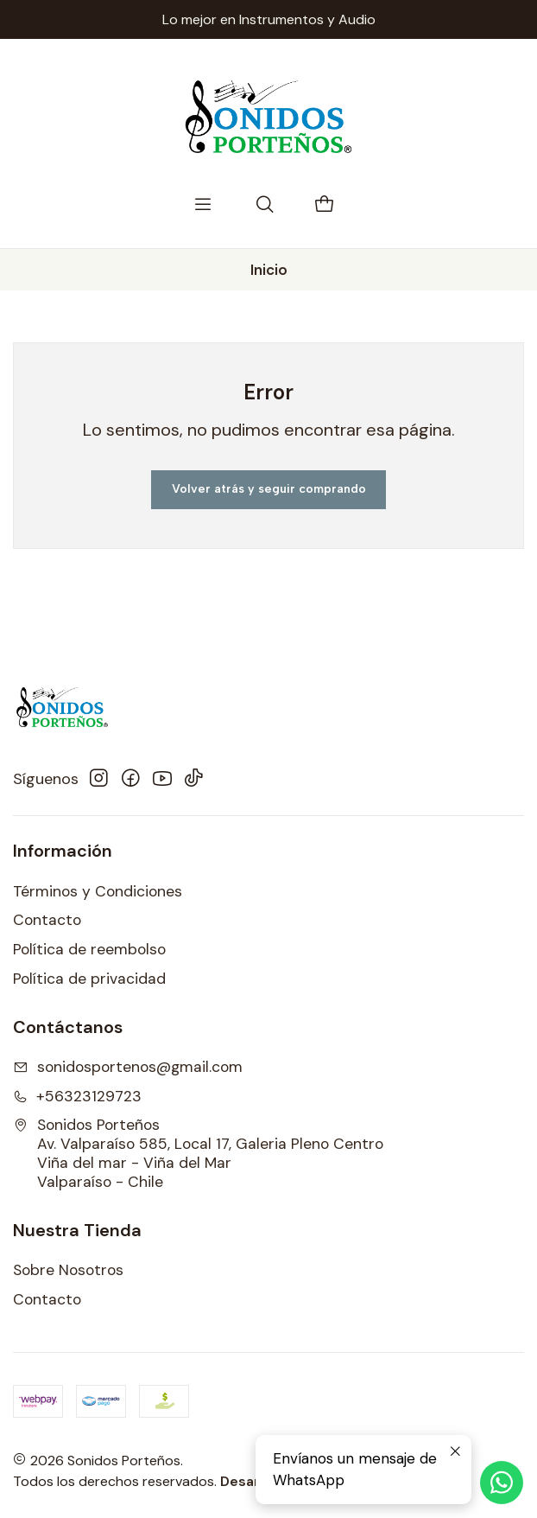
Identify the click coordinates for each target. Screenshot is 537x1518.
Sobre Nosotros (68, 1269)
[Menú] (203, 205)
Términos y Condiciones (97, 891)
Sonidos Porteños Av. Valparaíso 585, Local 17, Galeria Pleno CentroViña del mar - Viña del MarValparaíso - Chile (198, 1153)
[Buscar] (265, 205)
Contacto (47, 919)
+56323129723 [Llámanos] (77, 1096)
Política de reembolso (89, 949)
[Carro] (324, 205)
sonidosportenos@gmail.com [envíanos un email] (128, 1066)
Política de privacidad (89, 978)
